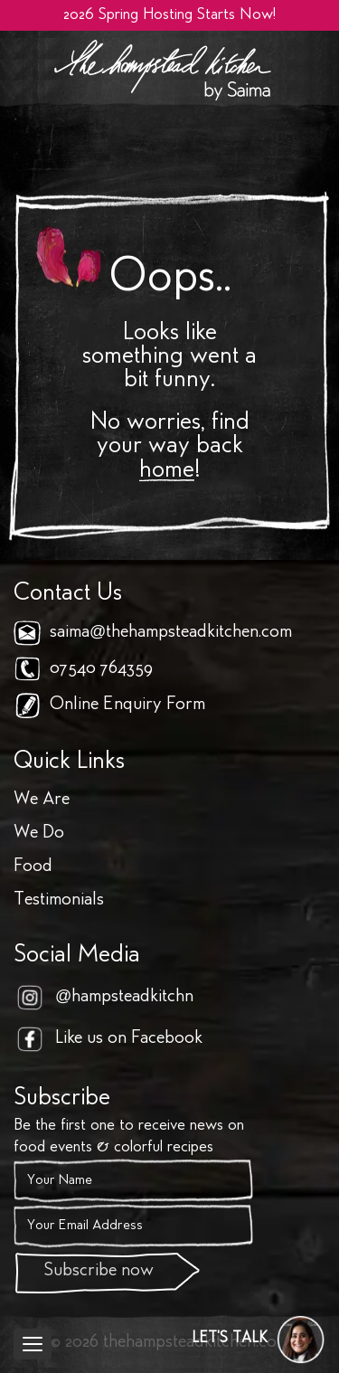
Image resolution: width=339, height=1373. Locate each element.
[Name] (133, 1181)
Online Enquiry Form (127, 705)
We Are (42, 800)
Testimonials (59, 900)
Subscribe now (99, 1271)
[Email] (133, 1226)
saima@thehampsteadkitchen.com (171, 632)
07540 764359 (101, 668)
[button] (258, 1339)
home (166, 471)
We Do (39, 833)
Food (33, 867)
